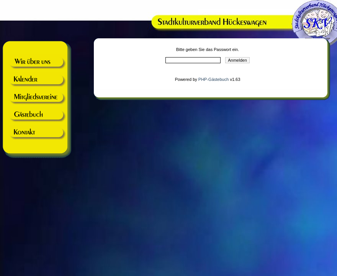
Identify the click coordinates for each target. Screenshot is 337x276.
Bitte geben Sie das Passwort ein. (207, 49)
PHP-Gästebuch (213, 79)
